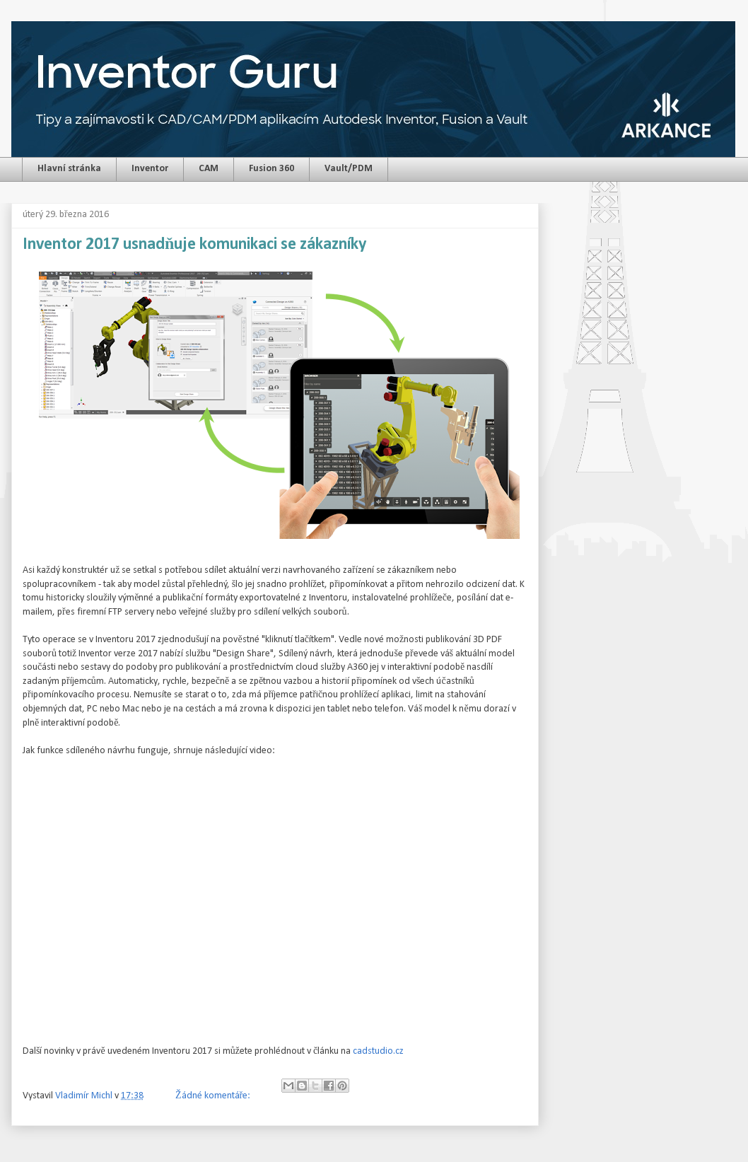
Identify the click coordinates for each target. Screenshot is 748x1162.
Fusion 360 (271, 168)
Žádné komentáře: (213, 1096)
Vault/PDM (349, 168)
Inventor (150, 168)
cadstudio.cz (378, 1051)
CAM (208, 168)
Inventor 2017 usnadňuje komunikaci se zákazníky (194, 244)
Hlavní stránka (69, 168)
